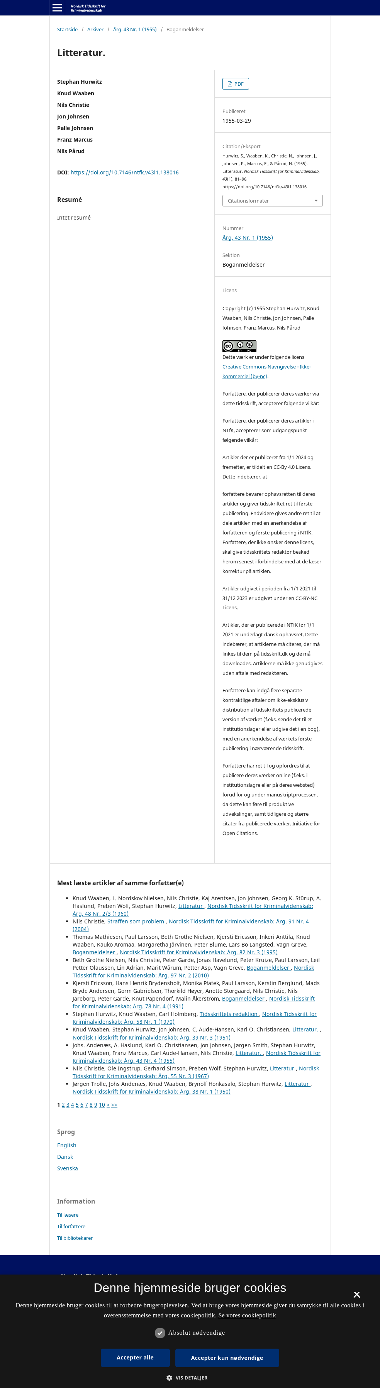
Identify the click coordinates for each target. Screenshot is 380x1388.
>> (114, 1104)
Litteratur (191, 906)
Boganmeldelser (95, 952)
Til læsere (67, 1214)
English (66, 1145)
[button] (189, 1378)
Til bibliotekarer (75, 1237)
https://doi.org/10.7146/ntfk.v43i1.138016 (125, 172)
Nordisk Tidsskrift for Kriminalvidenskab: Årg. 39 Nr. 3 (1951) (152, 1037)
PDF (238, 83)
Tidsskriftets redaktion (229, 1014)
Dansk (65, 1156)
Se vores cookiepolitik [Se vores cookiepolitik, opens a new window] (247, 1315)
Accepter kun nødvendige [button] (227, 1357)
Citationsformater (248, 200)
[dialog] (190, 1331)
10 (102, 1104)
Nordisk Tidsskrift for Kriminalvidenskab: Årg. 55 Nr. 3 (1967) (196, 1072)
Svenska (67, 1168)
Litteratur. (306, 1029)
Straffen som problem (136, 921)
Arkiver (95, 29)
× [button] (356, 1297)
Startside (67, 29)
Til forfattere (71, 1226)
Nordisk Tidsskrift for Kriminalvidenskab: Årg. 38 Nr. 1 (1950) (152, 1091)
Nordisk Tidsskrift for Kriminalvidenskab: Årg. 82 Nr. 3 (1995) (199, 952)
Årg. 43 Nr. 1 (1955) (135, 29)
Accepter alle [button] (135, 1357)
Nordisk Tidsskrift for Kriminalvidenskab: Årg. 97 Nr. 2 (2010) (193, 971)
